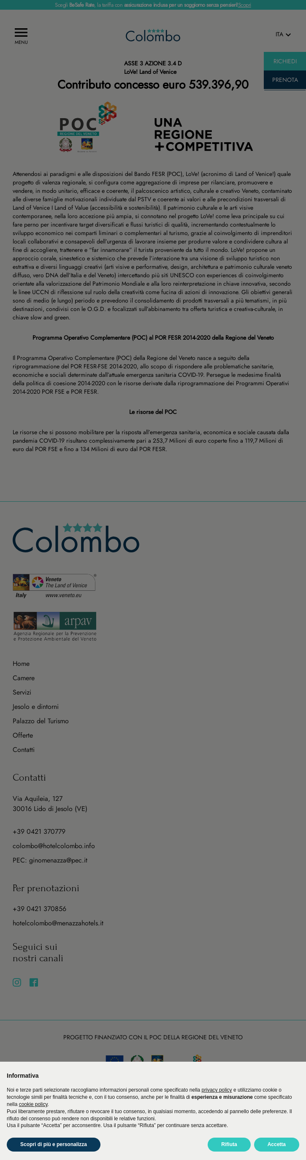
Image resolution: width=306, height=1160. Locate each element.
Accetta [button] (277, 1144)
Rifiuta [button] (229, 1144)
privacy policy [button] (217, 1090)
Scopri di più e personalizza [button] (53, 1144)
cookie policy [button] (33, 1104)
